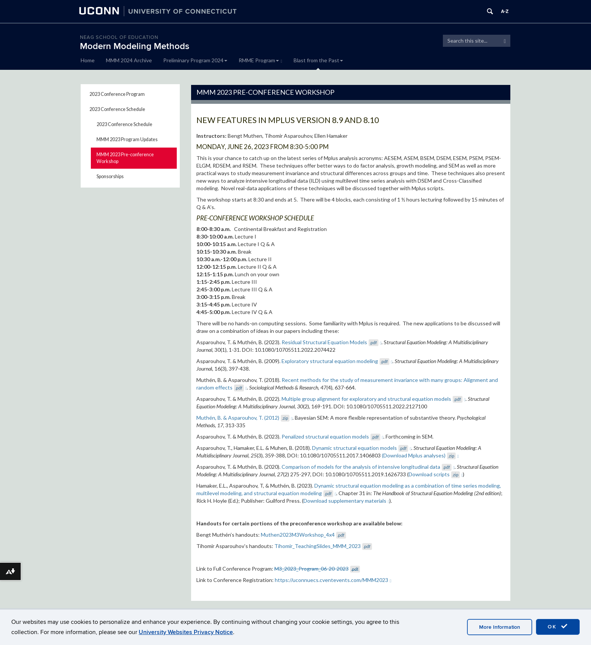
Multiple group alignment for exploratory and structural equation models (374, 399)
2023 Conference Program (117, 94)
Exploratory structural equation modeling (337, 361)
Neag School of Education (119, 37)
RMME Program (260, 60)
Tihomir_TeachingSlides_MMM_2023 (323, 546)
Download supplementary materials (346, 500)
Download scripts (436, 474)
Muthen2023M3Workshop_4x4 (303, 534)
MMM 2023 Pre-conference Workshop (125, 158)
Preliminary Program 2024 (195, 60)
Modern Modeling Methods (134, 46)
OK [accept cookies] (558, 626)
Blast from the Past (318, 60)
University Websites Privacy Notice (186, 632)
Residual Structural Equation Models (332, 342)
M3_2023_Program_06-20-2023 (317, 568)
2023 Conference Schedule (117, 109)
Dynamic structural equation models (362, 448)
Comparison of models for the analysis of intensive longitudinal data (368, 466)
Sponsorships (110, 176)
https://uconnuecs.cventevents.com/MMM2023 (333, 580)
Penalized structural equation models (333, 436)
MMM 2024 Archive (129, 60)
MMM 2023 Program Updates (127, 139)
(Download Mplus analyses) (420, 455)
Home (88, 60)
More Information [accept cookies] (499, 627)
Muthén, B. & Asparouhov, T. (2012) (244, 417)
